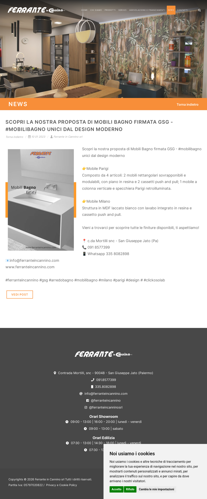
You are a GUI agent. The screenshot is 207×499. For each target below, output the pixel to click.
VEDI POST (19, 294)
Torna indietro (188, 104)
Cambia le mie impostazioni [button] (156, 489)
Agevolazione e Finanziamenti (147, 10)
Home (84, 10)
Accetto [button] (116, 489)
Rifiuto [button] (130, 489)
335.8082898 (103, 387)
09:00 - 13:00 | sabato (103, 429)
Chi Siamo (96, 10)
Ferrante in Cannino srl (66, 136)
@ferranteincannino (103, 400)
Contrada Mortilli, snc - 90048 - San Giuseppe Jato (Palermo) (103, 373)
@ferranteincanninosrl (103, 407)
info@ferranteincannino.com (103, 394)
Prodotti (110, 10)
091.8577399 (103, 380)
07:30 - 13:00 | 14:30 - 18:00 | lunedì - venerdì (103, 443)
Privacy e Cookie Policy (61, 485)
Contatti (182, 10)
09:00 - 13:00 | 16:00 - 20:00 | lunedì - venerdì (103, 422)
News (171, 10)
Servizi (122, 10)
